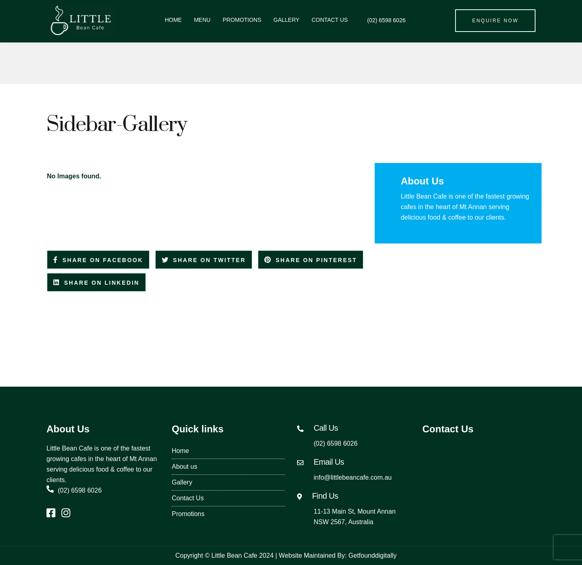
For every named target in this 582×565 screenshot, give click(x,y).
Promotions (242, 20)
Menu (202, 20)
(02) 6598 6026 (383, 20)
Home (173, 20)
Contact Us (330, 20)
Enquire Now (495, 20)
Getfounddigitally (372, 555)
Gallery (286, 20)
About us (184, 466)
